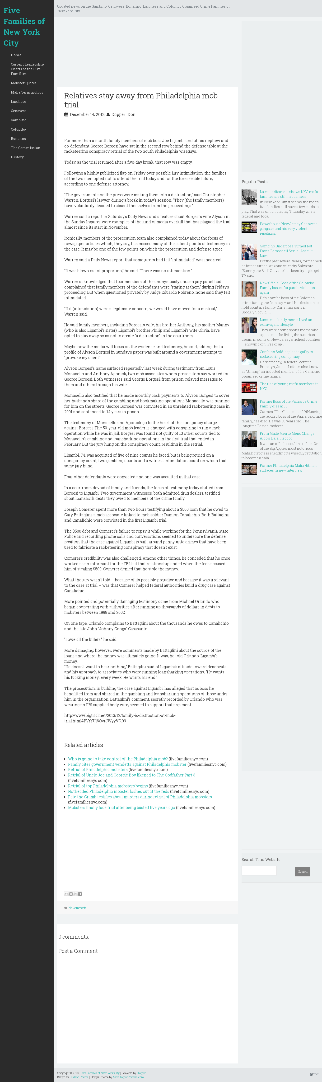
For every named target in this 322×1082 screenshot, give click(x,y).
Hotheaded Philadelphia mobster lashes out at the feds (118, 791)
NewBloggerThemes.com (128, 1077)
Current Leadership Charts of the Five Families (27, 69)
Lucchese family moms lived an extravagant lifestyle (286, 322)
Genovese (19, 111)
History (17, 157)
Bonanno (18, 138)
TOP (314, 1074)
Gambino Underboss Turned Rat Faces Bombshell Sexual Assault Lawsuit (286, 251)
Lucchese (18, 101)
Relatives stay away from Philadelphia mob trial (141, 99)
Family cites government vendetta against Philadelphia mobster (127, 764)
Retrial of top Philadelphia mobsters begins (108, 785)
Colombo (18, 129)
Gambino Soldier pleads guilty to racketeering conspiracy (286, 354)
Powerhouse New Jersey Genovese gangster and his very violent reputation (288, 229)
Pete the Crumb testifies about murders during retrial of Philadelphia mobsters (140, 796)
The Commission (25, 148)
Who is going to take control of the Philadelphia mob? (118, 758)
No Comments (78, 908)
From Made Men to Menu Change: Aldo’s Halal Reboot (287, 435)
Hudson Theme (79, 1077)
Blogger (141, 1073)
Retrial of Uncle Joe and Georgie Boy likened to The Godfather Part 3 (131, 774)
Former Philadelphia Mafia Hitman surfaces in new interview (288, 467)
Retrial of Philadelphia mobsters (98, 769)
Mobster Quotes (24, 83)
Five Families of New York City (24, 26)
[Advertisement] (147, 54)
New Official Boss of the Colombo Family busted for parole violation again (287, 288)
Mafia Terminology (27, 92)
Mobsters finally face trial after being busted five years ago (121, 807)
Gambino (18, 120)
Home (16, 55)
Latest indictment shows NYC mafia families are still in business (289, 194)
